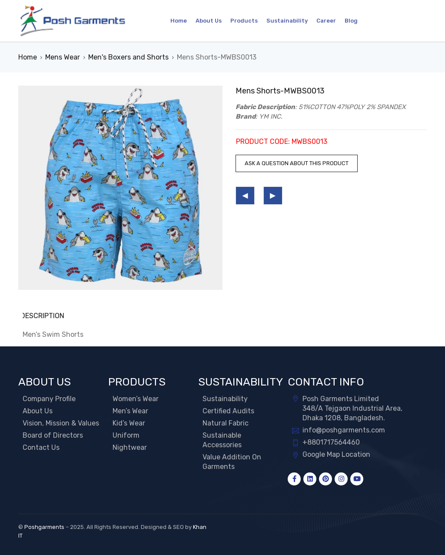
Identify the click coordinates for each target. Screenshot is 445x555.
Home (27, 57)
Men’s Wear (130, 410)
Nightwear (130, 447)
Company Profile (49, 398)
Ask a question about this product (297, 163)
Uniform (126, 435)
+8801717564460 (331, 442)
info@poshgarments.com (343, 429)
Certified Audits (228, 410)
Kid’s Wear (129, 423)
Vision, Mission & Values (61, 423)
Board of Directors (53, 435)
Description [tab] (44, 316)
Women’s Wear (136, 398)
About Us (38, 410)
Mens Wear (62, 57)
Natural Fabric (226, 423)
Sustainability (225, 398)
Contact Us (41, 447)
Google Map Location (336, 454)
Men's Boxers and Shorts (128, 57)
